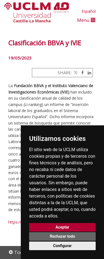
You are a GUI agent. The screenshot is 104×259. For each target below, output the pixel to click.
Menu (86, 20)
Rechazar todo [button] (62, 236)
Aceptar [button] (62, 227)
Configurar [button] (62, 246)
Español (89, 11)
